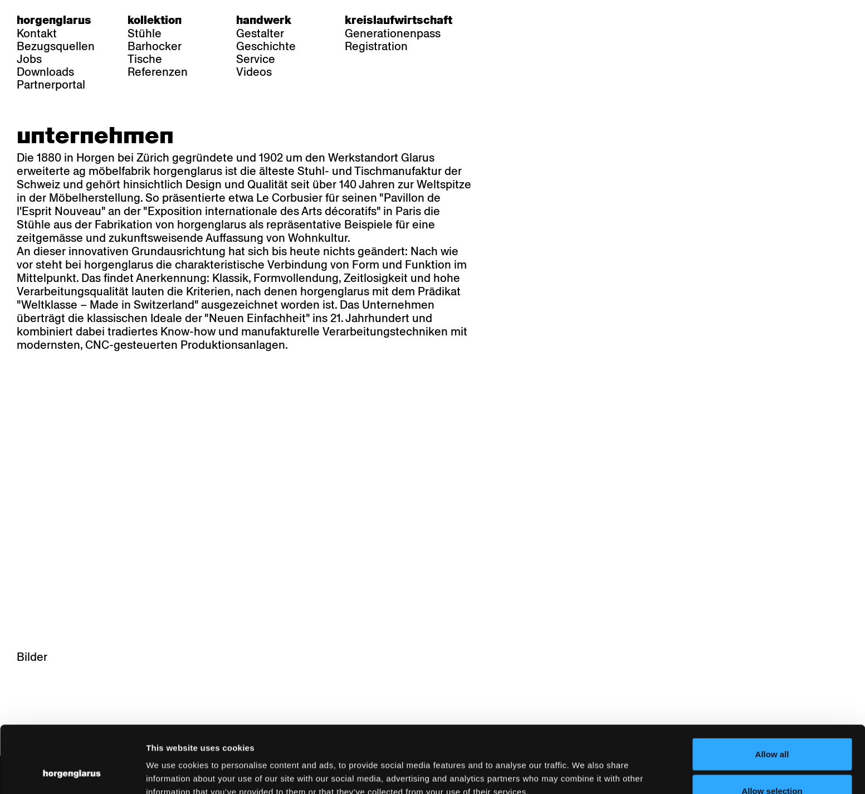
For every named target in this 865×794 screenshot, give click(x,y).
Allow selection (771, 728)
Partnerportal (51, 84)
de (495, 20)
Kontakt (37, 33)
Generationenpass (393, 33)
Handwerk (263, 20)
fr (517, 20)
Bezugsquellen (56, 46)
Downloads (45, 71)
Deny (772, 764)
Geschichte (266, 46)
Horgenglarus (54, 20)
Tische (145, 59)
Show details (582, 765)
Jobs (29, 59)
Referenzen (158, 71)
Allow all (772, 691)
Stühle (145, 33)
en (538, 20)
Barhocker (155, 46)
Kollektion (155, 20)
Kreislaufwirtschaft (398, 20)
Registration (376, 46)
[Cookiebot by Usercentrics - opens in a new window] (72, 772)
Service (255, 59)
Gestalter (260, 33)
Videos (254, 71)
